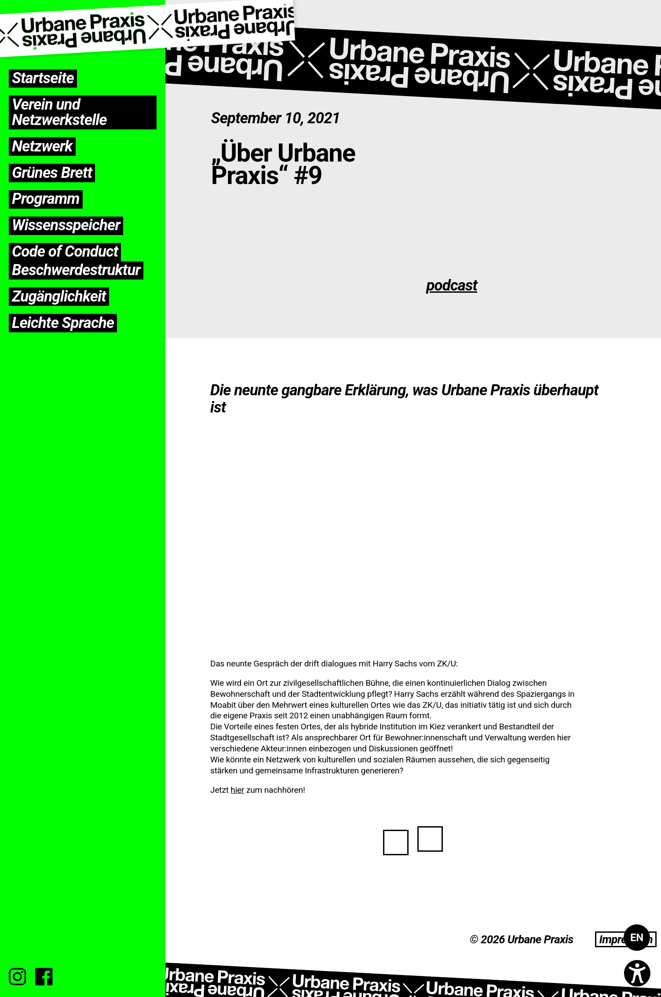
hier (237, 790)
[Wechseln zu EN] (637, 937)
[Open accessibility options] (637, 973)
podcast (451, 285)
